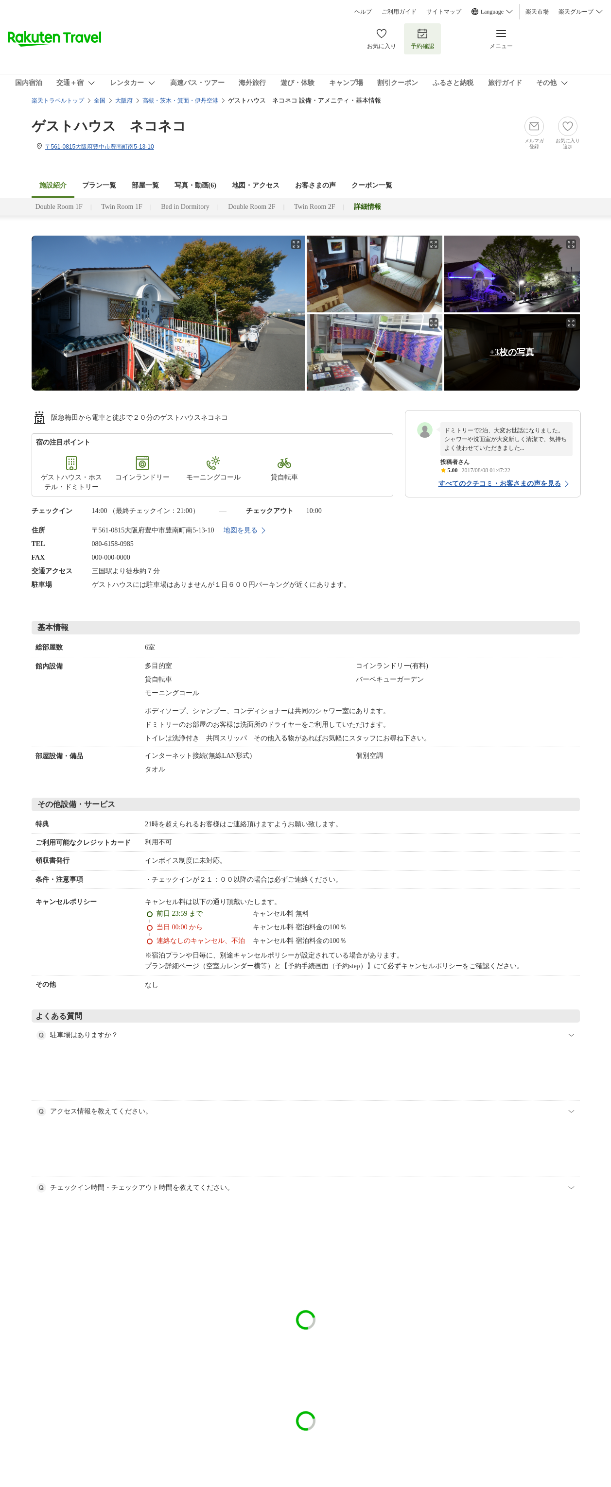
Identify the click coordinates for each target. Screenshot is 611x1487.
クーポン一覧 (371, 185)
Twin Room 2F (314, 206)
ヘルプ (363, 11)
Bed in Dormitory (185, 206)
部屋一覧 (145, 185)
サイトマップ (443, 11)
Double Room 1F (59, 206)
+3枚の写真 (511, 352)
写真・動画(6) (195, 185)
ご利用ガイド (399, 11)
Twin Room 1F (121, 206)
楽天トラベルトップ (58, 100)
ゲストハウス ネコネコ (109, 126)
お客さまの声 (315, 185)
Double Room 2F (251, 206)
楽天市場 (537, 11)
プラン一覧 (99, 185)
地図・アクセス (255, 185)
